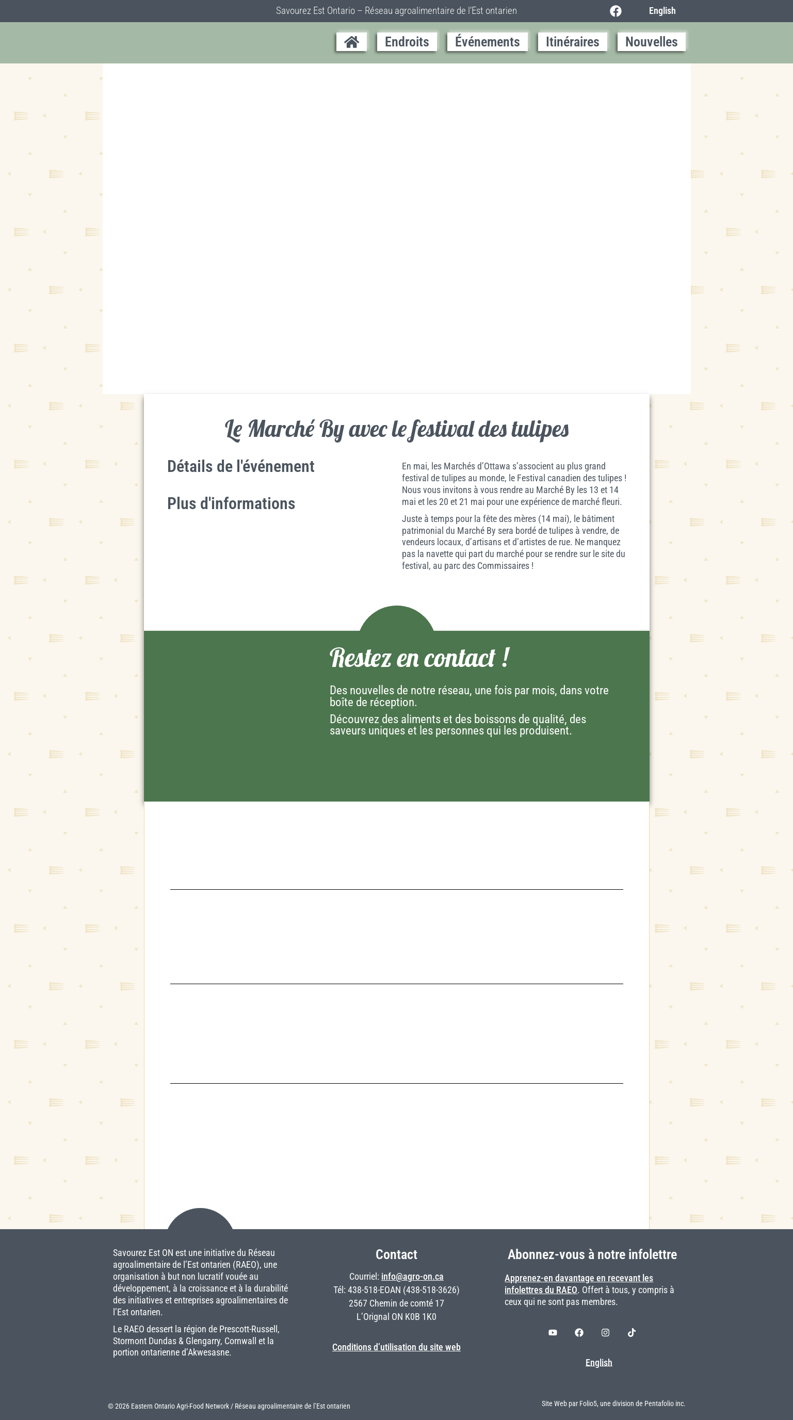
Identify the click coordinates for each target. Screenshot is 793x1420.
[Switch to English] (659, 11)
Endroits (407, 42)
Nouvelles (651, 42)
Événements (487, 42)
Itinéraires (573, 42)
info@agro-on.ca (412, 1276)
